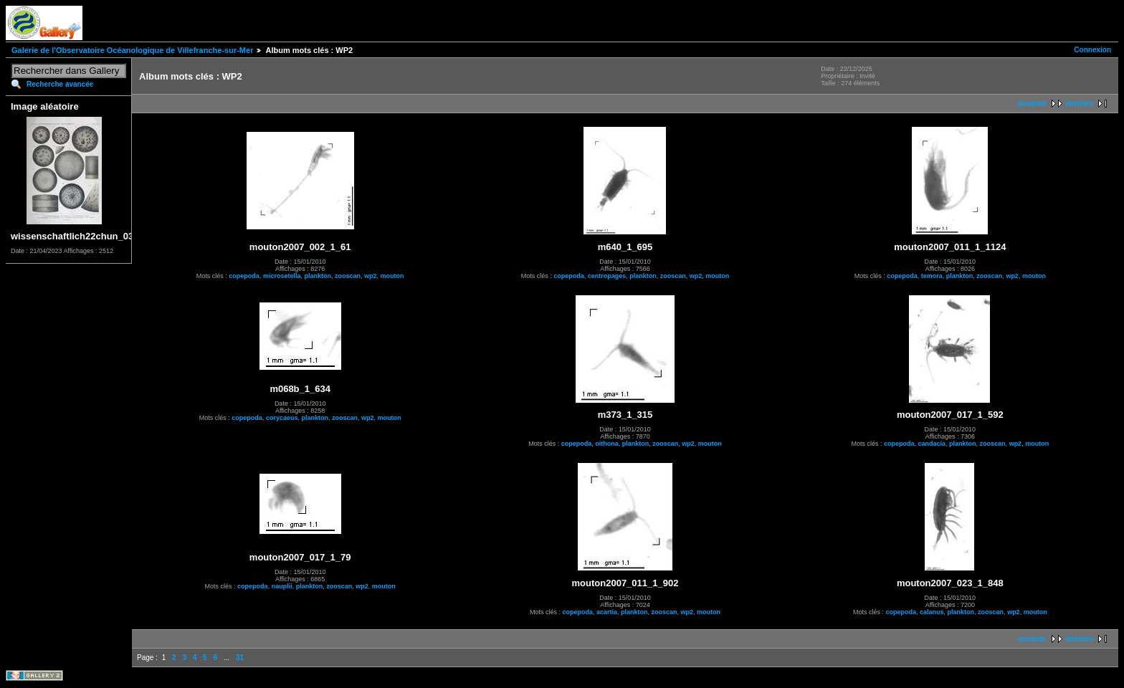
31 (240, 657)
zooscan (348, 276)
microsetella (282, 276)
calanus (932, 612)
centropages (607, 276)
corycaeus (282, 417)
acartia (606, 612)
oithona (607, 443)
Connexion (1092, 50)
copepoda (244, 276)
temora (932, 276)
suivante (1032, 104)
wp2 (370, 276)
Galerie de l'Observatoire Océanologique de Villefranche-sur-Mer (132, 50)
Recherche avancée (60, 84)
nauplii (282, 586)
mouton (392, 276)
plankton (317, 276)
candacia (932, 443)
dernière (1080, 104)
